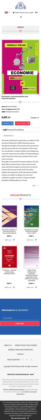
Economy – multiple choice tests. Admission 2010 (9, 271)
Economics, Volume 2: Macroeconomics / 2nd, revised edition (9, 231)
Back (36, 185)
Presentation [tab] (8, 136)
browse (8, 123)
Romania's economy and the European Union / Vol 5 (31, 231)
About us (8, 345)
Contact (20, 354)
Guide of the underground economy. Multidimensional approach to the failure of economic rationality (31, 275)
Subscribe (20, 323)
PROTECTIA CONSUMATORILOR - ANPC (20, 374)
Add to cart (23, 123)
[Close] (28, 418)
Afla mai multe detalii (18, 418)
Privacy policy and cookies (26, 345)
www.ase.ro (20, 394)
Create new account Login (22, 12)
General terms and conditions (20, 350)
